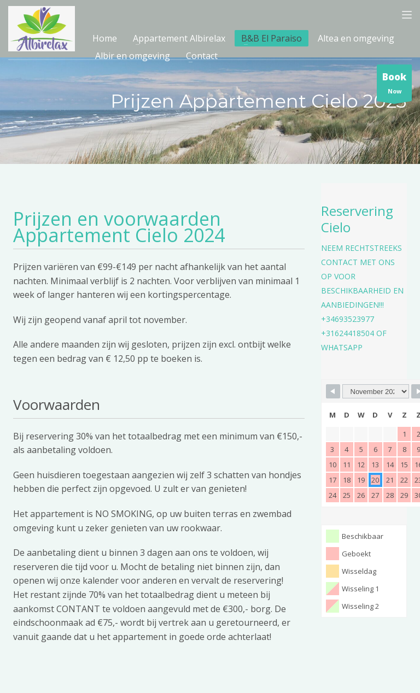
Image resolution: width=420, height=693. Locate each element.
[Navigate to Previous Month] (333, 391)
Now (394, 85)
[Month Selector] (375, 391)
